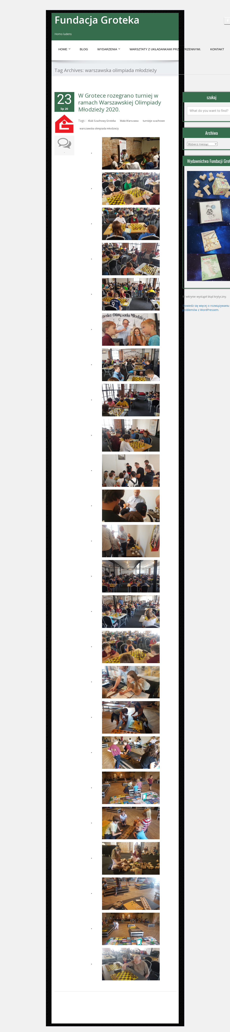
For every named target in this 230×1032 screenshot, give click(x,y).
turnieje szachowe (154, 120)
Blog (84, 49)
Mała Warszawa (129, 120)
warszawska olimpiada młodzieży (99, 128)
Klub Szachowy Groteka (102, 120)
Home (64, 49)
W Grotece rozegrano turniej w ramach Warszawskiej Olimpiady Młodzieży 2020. (119, 102)
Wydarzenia (108, 49)
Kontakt (217, 49)
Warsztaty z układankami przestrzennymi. (165, 49)
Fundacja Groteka (96, 20)
